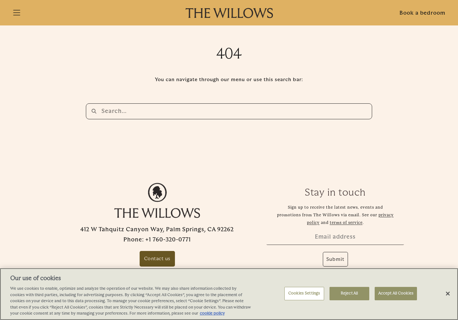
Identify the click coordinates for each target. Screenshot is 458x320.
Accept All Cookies (395, 293)
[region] (229, 294)
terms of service (346, 222)
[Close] (448, 294)
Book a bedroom (422, 13)
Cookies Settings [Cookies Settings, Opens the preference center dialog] (304, 293)
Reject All (349, 293)
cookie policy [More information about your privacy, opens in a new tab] (212, 313)
